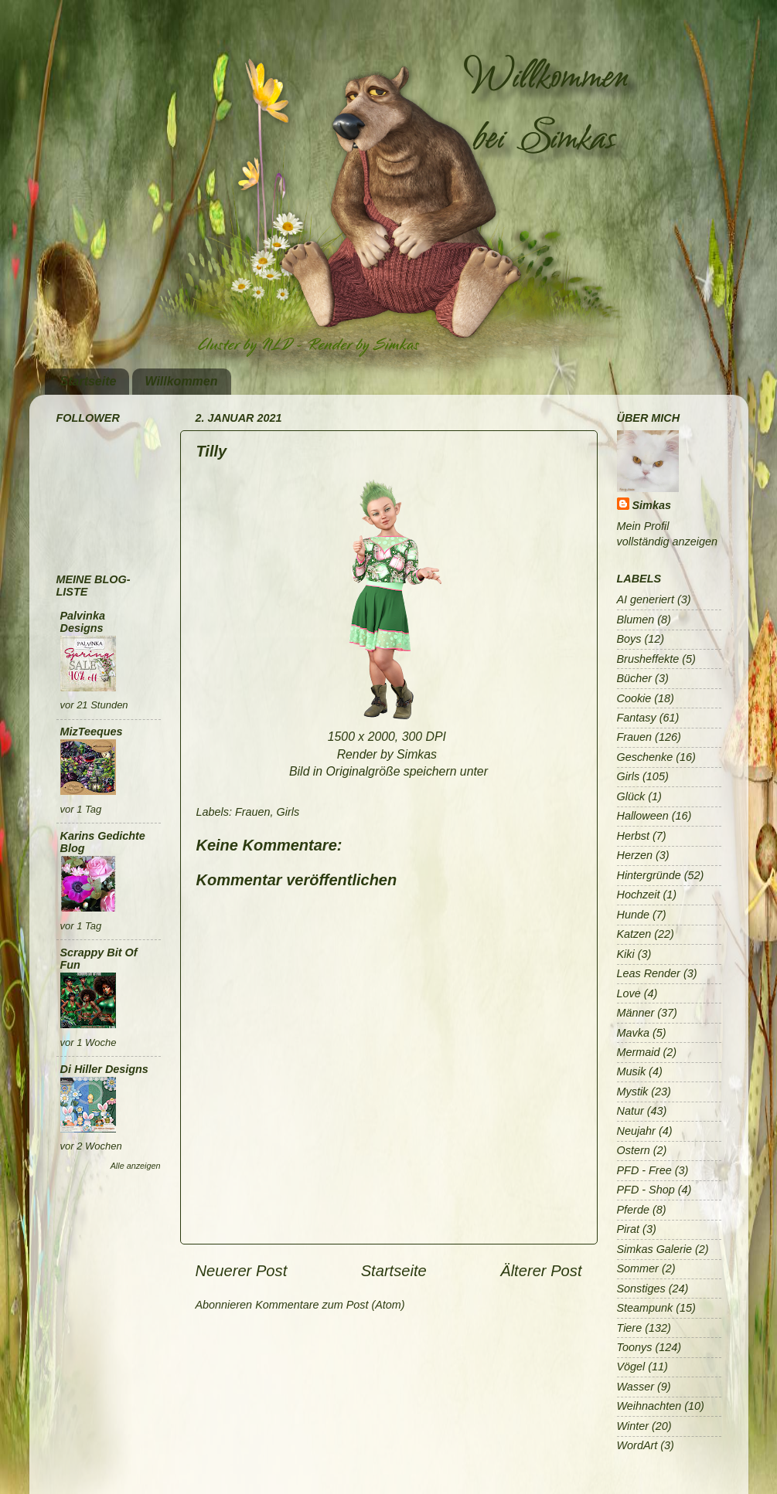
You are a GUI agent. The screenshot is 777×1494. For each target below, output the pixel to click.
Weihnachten (649, 1406)
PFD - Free (644, 1170)
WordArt (637, 1445)
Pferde (633, 1210)
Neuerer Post (242, 1270)
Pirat (628, 1229)
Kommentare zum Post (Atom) (330, 1305)
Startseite (88, 381)
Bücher (635, 678)
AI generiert (645, 599)
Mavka (633, 1033)
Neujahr (636, 1131)
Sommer (638, 1268)
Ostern (633, 1150)
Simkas (651, 505)
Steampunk (645, 1308)
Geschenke (645, 757)
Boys (629, 639)
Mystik (633, 1091)
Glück (631, 796)
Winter (633, 1426)
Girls (288, 812)
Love (629, 993)
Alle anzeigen (136, 1165)
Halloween (643, 816)
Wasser (636, 1386)
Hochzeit (638, 894)
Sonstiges (641, 1288)
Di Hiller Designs (104, 1069)
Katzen (634, 934)
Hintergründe (649, 875)
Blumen (636, 619)
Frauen (253, 812)
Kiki (626, 954)
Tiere (629, 1328)
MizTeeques (91, 731)
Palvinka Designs (82, 621)
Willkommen (181, 381)
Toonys (635, 1347)
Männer (636, 1013)
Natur (630, 1111)
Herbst (633, 836)
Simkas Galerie (655, 1249)
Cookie (634, 698)
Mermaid (638, 1052)
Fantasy (636, 717)
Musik (631, 1071)
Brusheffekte (648, 659)
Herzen (635, 855)
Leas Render (648, 973)
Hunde (633, 914)
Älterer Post (540, 1270)
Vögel (631, 1366)
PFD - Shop (646, 1189)
